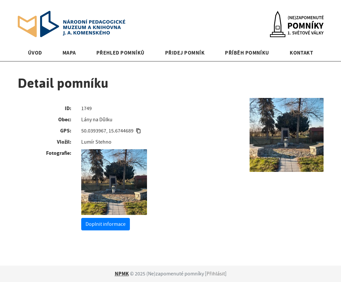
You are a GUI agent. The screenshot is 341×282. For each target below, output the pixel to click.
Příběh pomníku (247, 52)
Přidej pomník (185, 52)
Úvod (35, 52)
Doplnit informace (105, 224)
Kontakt (301, 52)
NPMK (122, 273)
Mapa (69, 52)
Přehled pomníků (120, 52)
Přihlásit (216, 273)
